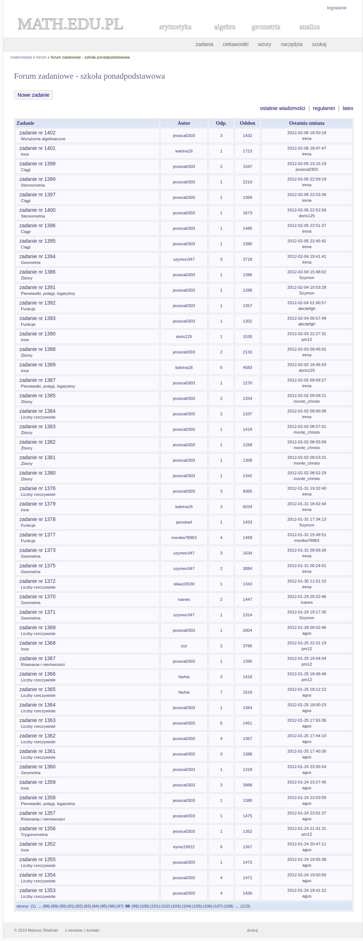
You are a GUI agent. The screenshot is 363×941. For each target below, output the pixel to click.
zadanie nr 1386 (37, 272)
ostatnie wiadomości (282, 108)
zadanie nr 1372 (37, 581)
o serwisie (74, 930)
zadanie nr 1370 (37, 596)
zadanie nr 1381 (37, 457)
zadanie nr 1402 (37, 133)
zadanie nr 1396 (37, 225)
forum (41, 57)
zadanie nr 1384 (37, 411)
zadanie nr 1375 (37, 565)
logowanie (336, 7)
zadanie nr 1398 (37, 163)
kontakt (93, 930)
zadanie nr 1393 (37, 318)
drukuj (252, 930)
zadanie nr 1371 (37, 612)
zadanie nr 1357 (37, 813)
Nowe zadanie (33, 95)
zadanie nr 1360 (37, 766)
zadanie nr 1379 (37, 504)
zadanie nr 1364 (37, 705)
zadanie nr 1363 (37, 720)
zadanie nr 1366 (37, 674)
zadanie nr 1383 (37, 426)
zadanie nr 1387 (37, 380)
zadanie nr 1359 (37, 782)
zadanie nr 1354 (37, 875)
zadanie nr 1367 (37, 658)
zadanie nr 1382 (37, 442)
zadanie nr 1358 (37, 797)
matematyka (21, 57)
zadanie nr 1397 (37, 194)
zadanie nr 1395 (37, 241)
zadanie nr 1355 (37, 859)
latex (348, 108)
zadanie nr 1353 (37, 890)
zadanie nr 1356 (37, 828)
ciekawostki (236, 44)
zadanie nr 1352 (37, 844)
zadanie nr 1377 (37, 535)
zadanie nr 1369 (37, 627)
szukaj (319, 44)
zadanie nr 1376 (37, 488)
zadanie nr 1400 (37, 210)
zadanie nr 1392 (37, 303)
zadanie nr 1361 (37, 751)
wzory (264, 44)
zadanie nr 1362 (37, 736)
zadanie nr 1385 (37, 395)
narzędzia (292, 44)
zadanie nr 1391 (37, 287)
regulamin (324, 108)
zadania (204, 44)
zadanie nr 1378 (37, 519)
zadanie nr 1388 (37, 349)
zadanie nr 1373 (37, 550)
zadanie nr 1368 (37, 643)
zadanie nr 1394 (37, 256)
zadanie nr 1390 (37, 334)
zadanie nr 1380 (37, 473)
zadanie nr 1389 (37, 364)
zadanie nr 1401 (37, 148)
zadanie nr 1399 (37, 179)
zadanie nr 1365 (37, 689)
